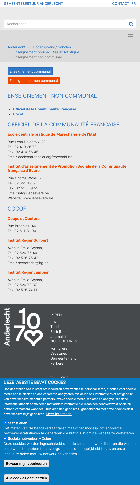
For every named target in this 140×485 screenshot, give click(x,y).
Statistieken (17, 427)
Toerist (56, 326)
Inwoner (57, 321)
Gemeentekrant (63, 358)
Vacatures (58, 353)
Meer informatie (59, 418)
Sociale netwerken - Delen (29, 443)
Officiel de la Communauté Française (64, 124)
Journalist (58, 336)
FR (133, 3)
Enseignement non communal (34, 80)
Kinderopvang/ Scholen (51, 47)
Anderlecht (16, 47)
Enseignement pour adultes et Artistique (46, 52)
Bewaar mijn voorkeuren (26, 468)
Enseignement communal (30, 71)
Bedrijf (55, 331)
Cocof (17, 208)
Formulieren (59, 348)
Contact (120, 3)
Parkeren (57, 363)
